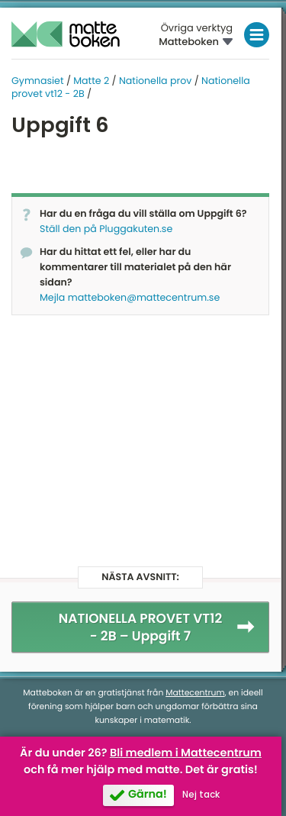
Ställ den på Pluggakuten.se (106, 229)
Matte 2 (91, 81)
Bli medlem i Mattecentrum (186, 753)
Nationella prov (155, 81)
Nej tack (201, 795)
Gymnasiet (37, 81)
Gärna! (147, 794)
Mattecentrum (194, 692)
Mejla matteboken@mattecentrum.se (130, 298)
